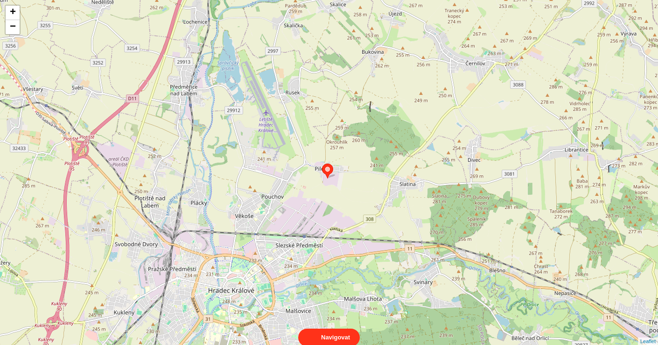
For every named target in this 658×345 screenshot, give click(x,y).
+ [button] (13, 13)
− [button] (13, 27)
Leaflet (648, 333)
